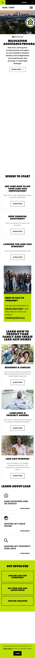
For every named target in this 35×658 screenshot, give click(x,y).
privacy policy (7, 649)
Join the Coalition (17, 509)
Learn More (16, 69)
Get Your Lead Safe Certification (17, 497)
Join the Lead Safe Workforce (17, 485)
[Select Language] (27, 2)
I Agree (17, 653)
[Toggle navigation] (31, 7)
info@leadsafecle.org (15, 226)
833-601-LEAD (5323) (2, 2)
